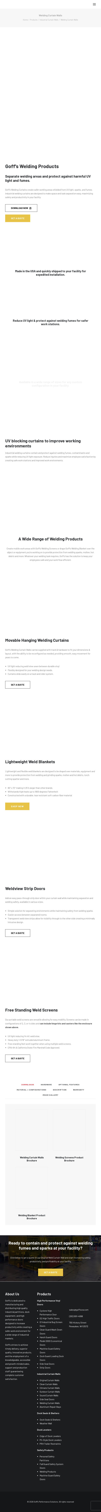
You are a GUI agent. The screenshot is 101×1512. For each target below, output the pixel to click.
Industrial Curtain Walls (49, 20)
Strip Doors (45, 1367)
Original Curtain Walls (49, 1380)
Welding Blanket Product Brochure (31, 1217)
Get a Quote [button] (17, 218)
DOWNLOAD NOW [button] (21, 208)
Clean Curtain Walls (49, 1384)
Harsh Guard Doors (48, 1337)
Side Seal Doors (47, 1364)
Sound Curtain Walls (49, 1395)
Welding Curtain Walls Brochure (32, 1159)
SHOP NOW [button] (17, 806)
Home (25, 20)
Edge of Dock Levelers (50, 1436)
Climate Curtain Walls (50, 1388)
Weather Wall (46, 1423)
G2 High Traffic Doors (50, 1318)
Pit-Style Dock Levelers (51, 1440)
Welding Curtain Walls (50, 1403)
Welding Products (48, 1471)
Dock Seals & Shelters (50, 1419)
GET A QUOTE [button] (17, 684)
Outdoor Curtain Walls (50, 1391)
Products (34, 20)
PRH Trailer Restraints (50, 1443)
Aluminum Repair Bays (50, 1407)
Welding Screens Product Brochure (69, 1159)
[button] (94, 4)
